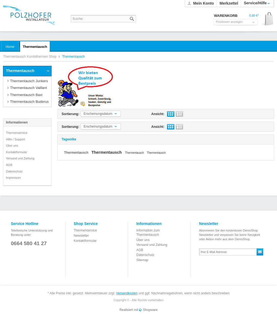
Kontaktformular (16, 152)
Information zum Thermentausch (148, 233)
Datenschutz (14, 171)
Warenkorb (267, 19)
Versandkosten (126, 293)
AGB (9, 164)
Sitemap (142, 260)
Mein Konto (203, 3)
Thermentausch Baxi (26, 95)
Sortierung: (70, 114)
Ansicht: (157, 114)
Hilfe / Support (15, 139)
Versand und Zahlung (20, 158)
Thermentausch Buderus (29, 102)
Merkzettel (228, 3)
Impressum (13, 177)
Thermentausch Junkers (29, 81)
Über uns (12, 145)
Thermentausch (20, 71)
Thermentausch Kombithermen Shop (30, 15)
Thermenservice (16, 132)
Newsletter (81, 235)
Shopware (150, 310)
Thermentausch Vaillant (28, 88)
